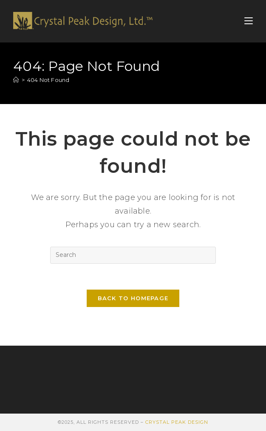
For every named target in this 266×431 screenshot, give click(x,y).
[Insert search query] (133, 255)
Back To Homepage (133, 298)
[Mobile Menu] (248, 21)
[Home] (16, 79)
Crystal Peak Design (176, 422)
